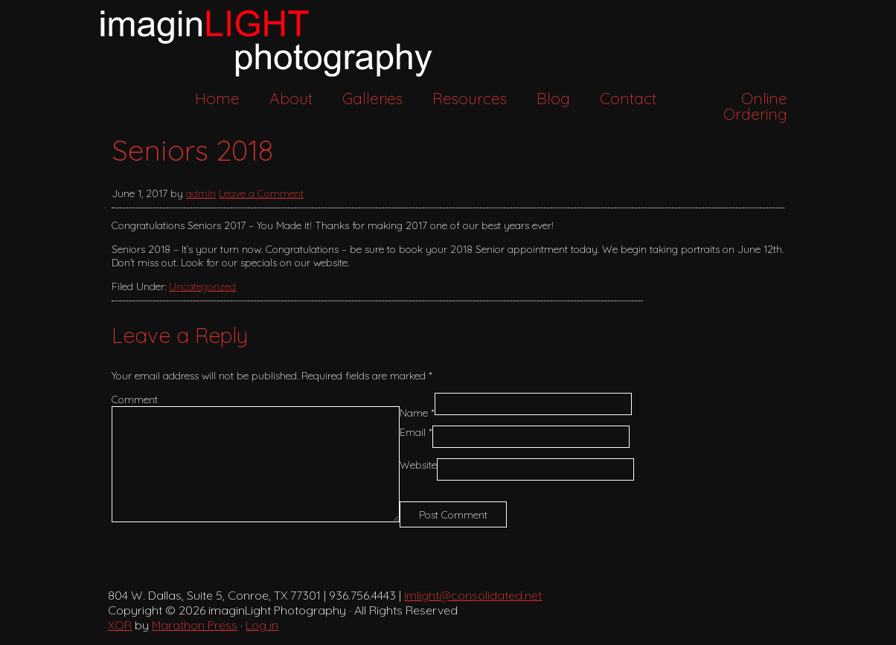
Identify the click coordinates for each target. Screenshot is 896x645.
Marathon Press (194, 624)
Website (418, 465)
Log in (262, 624)
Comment (135, 399)
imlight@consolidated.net (473, 595)
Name (417, 413)
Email (416, 432)
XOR (120, 624)
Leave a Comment (261, 193)
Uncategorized (202, 286)
